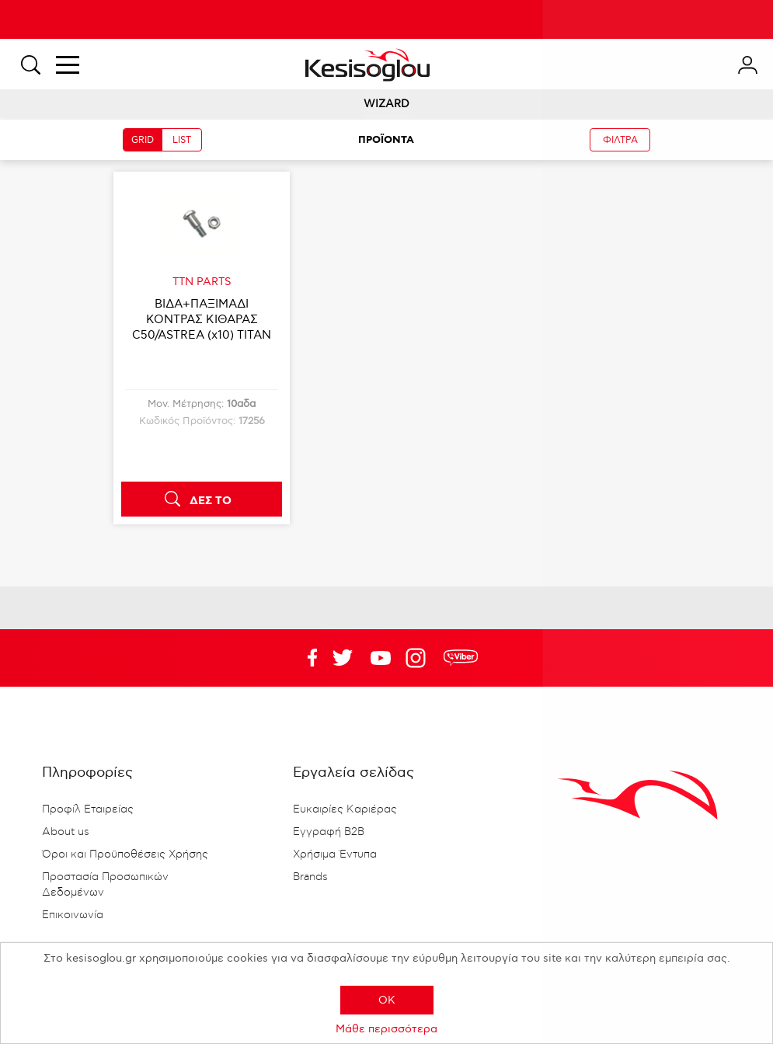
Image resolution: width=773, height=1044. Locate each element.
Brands (310, 877)
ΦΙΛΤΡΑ (620, 140)
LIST (181, 140)
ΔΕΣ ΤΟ (211, 501)
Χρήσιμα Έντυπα (335, 854)
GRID (142, 140)
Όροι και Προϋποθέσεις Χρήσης (125, 854)
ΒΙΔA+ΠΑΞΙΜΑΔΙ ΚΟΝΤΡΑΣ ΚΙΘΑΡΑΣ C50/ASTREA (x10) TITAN (201, 319)
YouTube (342, 658)
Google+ (419, 658)
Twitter (380, 658)
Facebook (304, 658)
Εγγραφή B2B (328, 832)
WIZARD (386, 103)
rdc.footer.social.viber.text (461, 658)
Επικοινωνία (72, 915)
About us (65, 832)
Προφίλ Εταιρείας (88, 809)
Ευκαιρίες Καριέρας (345, 809)
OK (386, 1000)
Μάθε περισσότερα (386, 1028)
